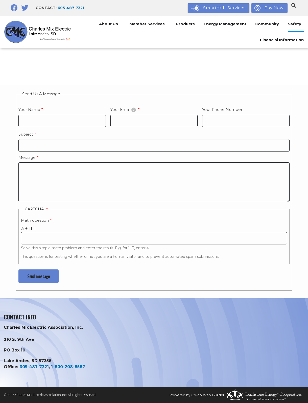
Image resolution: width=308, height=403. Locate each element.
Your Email (123, 109)
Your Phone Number (222, 109)
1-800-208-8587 (68, 366)
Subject (25, 134)
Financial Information (281, 39)
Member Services (141, 23)
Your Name (29, 109)
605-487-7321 (71, 8)
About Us (101, 23)
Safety (293, 23)
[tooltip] (133, 110)
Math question (35, 220)
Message (27, 157)
